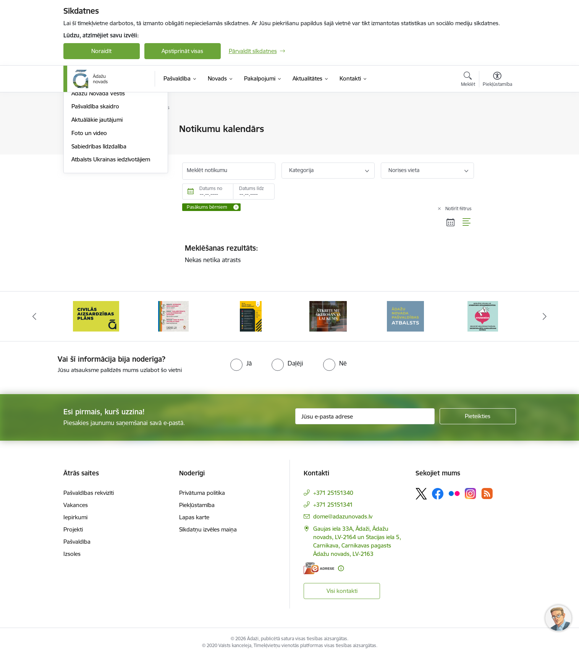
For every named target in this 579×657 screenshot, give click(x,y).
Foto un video (89, 215)
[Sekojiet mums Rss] (487, 493)
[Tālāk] (545, 316)
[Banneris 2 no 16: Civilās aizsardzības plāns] (96, 315)
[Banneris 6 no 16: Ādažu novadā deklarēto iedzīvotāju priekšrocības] (405, 315)
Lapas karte (194, 517)
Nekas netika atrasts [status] (328, 253)
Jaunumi (82, 148)
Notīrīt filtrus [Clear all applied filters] (458, 208)
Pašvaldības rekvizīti (88, 492)
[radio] (241, 363)
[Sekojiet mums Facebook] (437, 493)
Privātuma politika (202, 492)
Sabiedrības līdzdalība (98, 228)
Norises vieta (403, 170)
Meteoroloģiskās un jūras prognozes (104, 132)
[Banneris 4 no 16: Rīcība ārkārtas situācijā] (251, 315)
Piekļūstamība (197, 505)
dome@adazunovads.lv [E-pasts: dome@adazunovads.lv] (342, 516)
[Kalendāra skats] (450, 222)
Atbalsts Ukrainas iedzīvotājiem (110, 241)
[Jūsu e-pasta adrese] (365, 416)
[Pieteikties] (478, 416)
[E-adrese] (319, 568)
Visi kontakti (342, 590)
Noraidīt (101, 51)
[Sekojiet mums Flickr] (454, 493)
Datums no (210, 188)
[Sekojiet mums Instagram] (470, 493)
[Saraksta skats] (467, 222)
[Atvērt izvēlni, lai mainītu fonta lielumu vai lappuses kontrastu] (497, 80)
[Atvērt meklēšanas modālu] (468, 80)
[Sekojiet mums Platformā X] (421, 493)
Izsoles (72, 553)
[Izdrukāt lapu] (497, 125)
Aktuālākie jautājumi (97, 201)
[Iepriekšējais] (34, 316)
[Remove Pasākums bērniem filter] (236, 207)
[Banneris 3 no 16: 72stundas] (173, 315)
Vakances (75, 505)
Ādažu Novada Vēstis (98, 175)
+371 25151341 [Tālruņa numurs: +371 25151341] (333, 504)
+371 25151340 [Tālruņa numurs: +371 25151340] (333, 492)
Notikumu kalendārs (97, 162)
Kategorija (301, 170)
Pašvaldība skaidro (95, 188)
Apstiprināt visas (182, 51)
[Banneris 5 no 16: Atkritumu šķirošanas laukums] (328, 315)
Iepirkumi (75, 517)
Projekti (73, 529)
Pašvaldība (77, 541)
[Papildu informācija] (341, 568)
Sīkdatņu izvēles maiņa (208, 529)
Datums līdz (251, 188)
